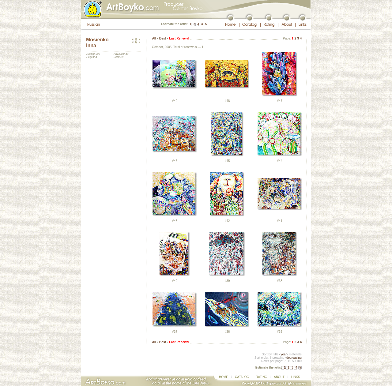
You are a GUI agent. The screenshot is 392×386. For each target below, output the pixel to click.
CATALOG (242, 377)
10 (289, 361)
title (275, 354)
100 (299, 361)
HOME (223, 377)
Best (162, 38)
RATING (261, 377)
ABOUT (279, 377)
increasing (277, 357)
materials (295, 354)
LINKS (295, 377)
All (154, 38)
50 (294, 361)
